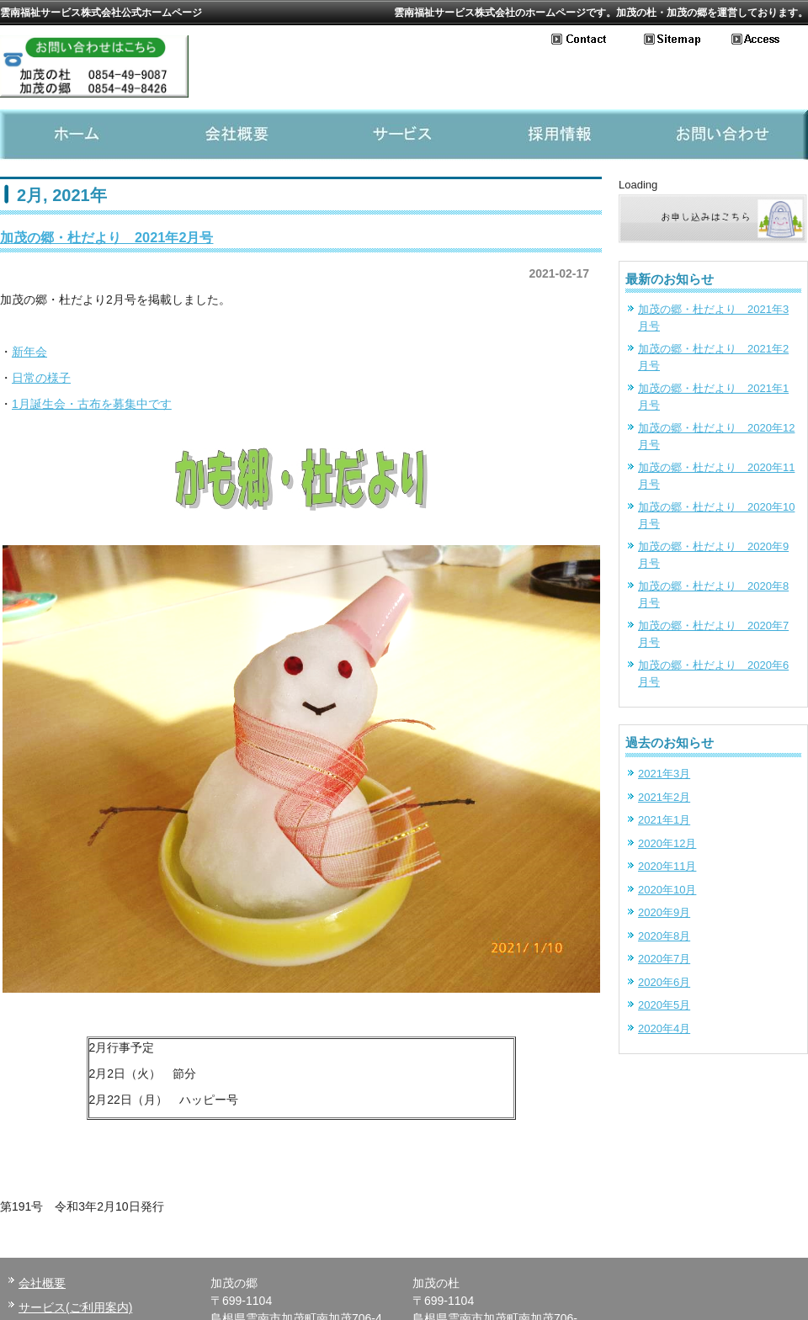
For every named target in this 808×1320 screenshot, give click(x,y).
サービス (404, 134)
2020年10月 (667, 889)
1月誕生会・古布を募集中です (92, 404)
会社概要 (242, 134)
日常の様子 (41, 377)
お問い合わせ (597, 39)
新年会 (29, 351)
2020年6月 (664, 982)
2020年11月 (667, 866)
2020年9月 (664, 912)
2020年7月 (664, 958)
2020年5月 (664, 1005)
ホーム (81, 134)
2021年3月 (664, 773)
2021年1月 (664, 820)
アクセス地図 (769, 39)
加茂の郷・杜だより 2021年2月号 (107, 237)
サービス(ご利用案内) (75, 1307)
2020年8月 (664, 936)
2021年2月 (664, 797)
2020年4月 (664, 1028)
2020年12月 (667, 843)
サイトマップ (687, 39)
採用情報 (565, 134)
